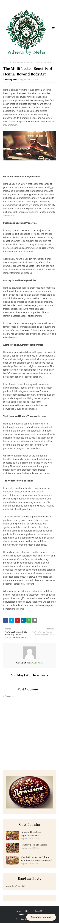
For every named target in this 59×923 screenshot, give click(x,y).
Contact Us (39, 911)
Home (5, 62)
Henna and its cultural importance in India (31, 834)
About (27, 911)
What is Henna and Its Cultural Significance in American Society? (36, 859)
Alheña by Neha (10, 79)
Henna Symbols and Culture (34, 844)
